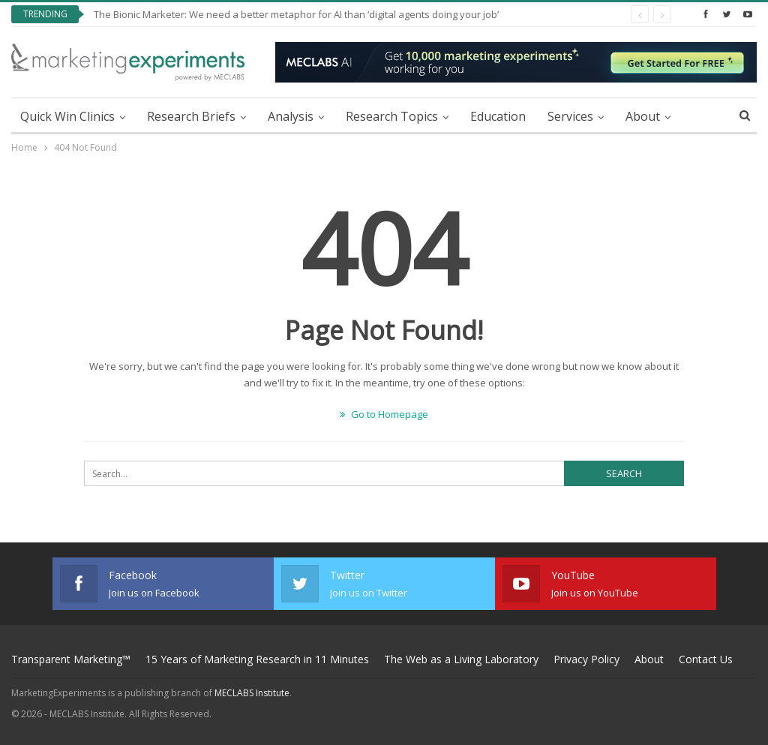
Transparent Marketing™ (70, 659)
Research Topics (392, 116)
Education (498, 116)
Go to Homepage (384, 414)
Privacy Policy (587, 659)
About (643, 116)
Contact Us (706, 659)
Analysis (291, 116)
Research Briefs (191, 116)
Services (570, 116)
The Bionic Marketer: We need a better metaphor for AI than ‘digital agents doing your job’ (296, 14)
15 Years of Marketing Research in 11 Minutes (257, 659)
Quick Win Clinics (67, 116)
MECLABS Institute (252, 692)
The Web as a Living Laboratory (461, 659)
